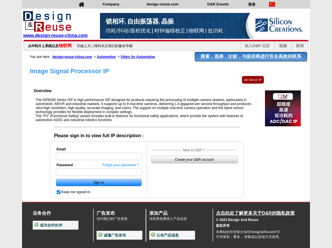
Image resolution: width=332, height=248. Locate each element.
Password (65, 165)
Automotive (106, 57)
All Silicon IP (253, 80)
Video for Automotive (138, 57)
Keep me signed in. (76, 192)
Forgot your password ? (121, 165)
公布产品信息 (165, 235)
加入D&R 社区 (257, 45)
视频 (283, 45)
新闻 (300, 45)
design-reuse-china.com (72, 57)
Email (61, 149)
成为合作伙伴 (48, 225)
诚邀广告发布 (112, 235)
